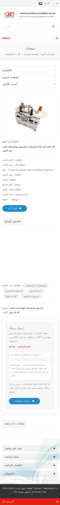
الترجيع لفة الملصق (31, 296)
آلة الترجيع (14, 312)
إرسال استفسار (24, 401)
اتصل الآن (14, 208)
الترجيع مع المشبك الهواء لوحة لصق (26, 308)
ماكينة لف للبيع (24, 346)
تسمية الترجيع (35, 291)
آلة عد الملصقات (12, 54)
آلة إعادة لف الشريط (14, 291)
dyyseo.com (40, 492)
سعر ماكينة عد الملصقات (36, 285)
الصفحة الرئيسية (31, 54)
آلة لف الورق (11, 296)
